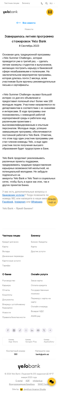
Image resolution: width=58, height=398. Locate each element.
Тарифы (6, 266)
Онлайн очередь (39, 307)
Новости (6, 313)
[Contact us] (52, 382)
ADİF (28, 381)
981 (41, 3)
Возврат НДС (37, 311)
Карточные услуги (11, 261)
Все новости (29, 23)
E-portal (19, 381)
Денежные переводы (13, 256)
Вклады (6, 251)
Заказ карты (37, 281)
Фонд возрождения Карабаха (22, 384)
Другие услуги (38, 251)
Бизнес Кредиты (39, 242)
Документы (8, 300)
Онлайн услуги (39, 274)
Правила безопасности (13, 317)
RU (51, 3)
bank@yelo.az (42, 354)
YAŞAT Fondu (43, 384)
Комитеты (7, 295)
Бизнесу (26, 3)
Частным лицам (11, 3)
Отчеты (6, 290)
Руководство (8, 281)
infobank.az (37, 381)
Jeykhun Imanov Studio (35, 389)
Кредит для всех (10, 242)
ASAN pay (35, 316)
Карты (5, 247)
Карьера (6, 285)
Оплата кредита (39, 285)
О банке (6, 274)
